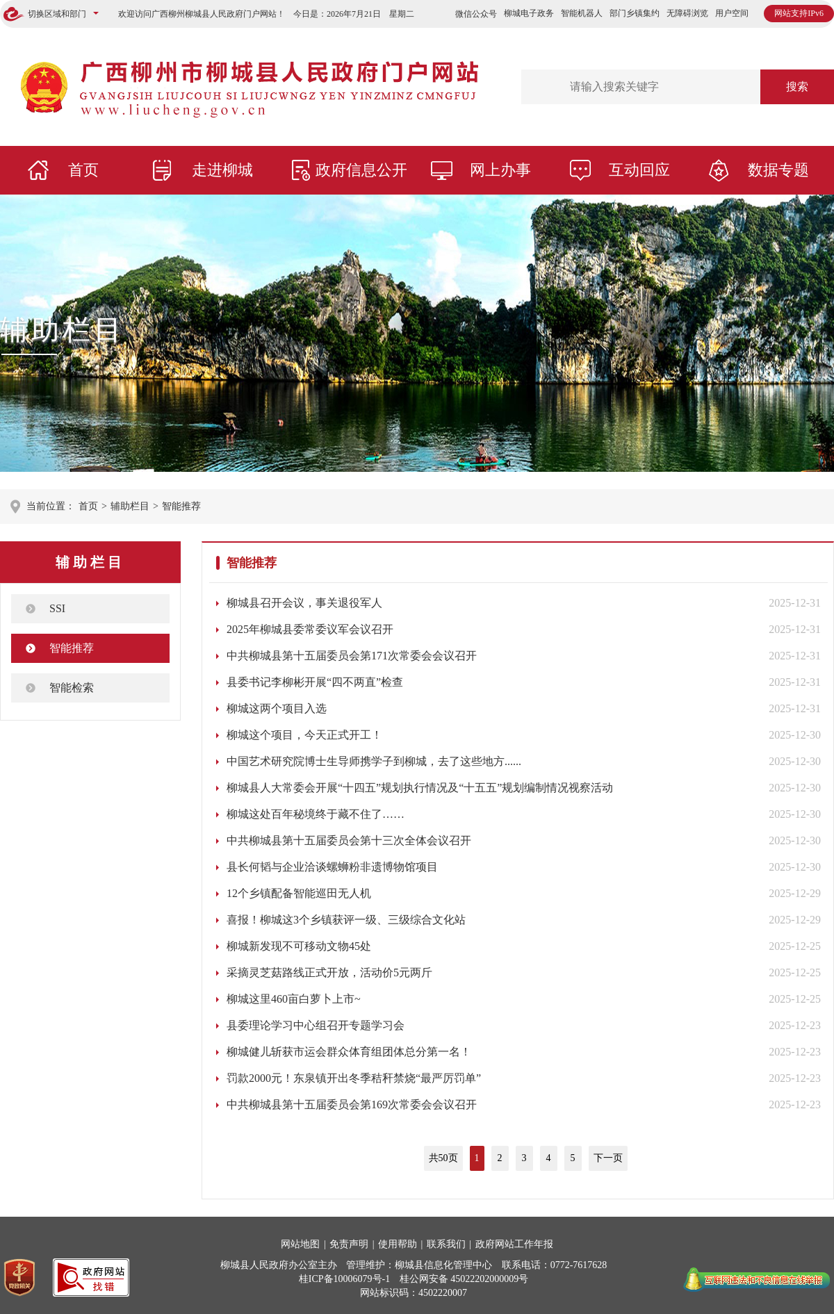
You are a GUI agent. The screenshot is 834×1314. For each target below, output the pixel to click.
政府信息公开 (361, 170)
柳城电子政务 (529, 13)
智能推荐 (181, 506)
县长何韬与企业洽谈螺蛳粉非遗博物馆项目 (332, 867)
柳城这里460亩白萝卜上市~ (294, 999)
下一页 (608, 1158)
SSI (57, 608)
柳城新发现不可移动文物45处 (299, 946)
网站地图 (300, 1244)
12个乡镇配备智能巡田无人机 (299, 893)
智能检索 (71, 687)
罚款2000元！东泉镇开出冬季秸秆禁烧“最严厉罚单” (354, 1078)
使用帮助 (397, 1244)
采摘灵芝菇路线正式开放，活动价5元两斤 (329, 972)
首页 (83, 170)
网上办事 (500, 170)
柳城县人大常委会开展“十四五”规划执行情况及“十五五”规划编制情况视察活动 (420, 788)
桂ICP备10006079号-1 (344, 1279)
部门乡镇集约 (635, 13)
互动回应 (639, 170)
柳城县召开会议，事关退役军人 (304, 603)
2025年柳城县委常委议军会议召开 (310, 629)
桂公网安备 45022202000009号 (464, 1279)
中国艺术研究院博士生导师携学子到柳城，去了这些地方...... (374, 761)
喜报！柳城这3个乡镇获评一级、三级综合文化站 (346, 920)
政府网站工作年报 (514, 1244)
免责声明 (348, 1244)
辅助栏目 (62, 329)
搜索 (797, 86)
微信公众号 (476, 14)
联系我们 (446, 1244)
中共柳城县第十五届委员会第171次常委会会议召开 (352, 656)
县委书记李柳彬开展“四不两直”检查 (315, 682)
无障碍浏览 (687, 13)
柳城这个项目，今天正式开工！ (304, 735)
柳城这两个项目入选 (277, 708)
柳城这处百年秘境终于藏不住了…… (315, 814)
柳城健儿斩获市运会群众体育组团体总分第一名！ (349, 1052)
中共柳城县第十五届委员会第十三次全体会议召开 (349, 840)
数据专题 (778, 170)
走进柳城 (222, 170)
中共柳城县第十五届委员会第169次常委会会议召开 (352, 1104)
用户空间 (732, 13)
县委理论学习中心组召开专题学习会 (315, 1025)
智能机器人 (582, 13)
